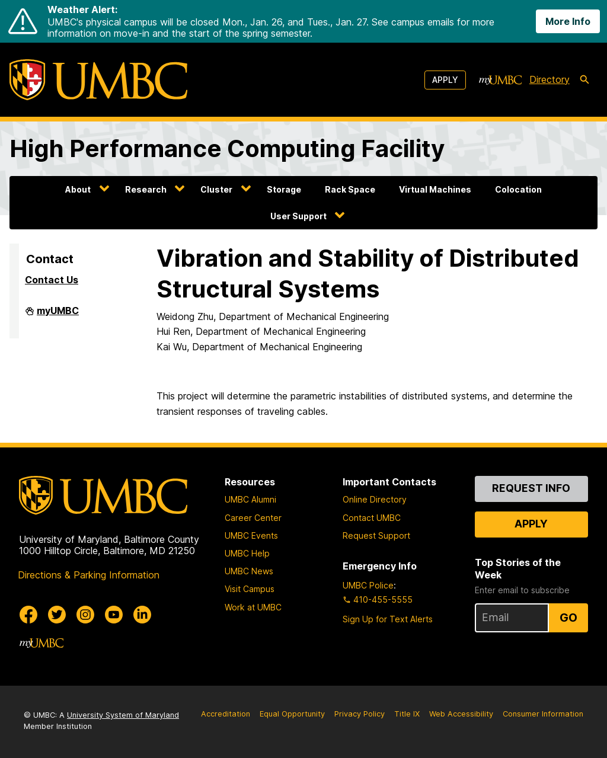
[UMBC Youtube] (114, 615)
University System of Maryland (123, 715)
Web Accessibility (461, 713)
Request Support (376, 535)
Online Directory (375, 499)
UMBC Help (247, 553)
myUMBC (58, 315)
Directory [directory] (549, 79)
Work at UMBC (253, 607)
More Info (567, 21)
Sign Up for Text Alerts (388, 619)
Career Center (253, 518)
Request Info (531, 488)
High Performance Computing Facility (227, 148)
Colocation (518, 189)
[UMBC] (98, 79)
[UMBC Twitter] (57, 615)
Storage (284, 189)
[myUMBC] (500, 80)
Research (146, 189)
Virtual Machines (435, 189)
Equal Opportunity (292, 713)
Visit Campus (249, 589)
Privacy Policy (359, 713)
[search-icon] (584, 80)
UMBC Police (368, 585)
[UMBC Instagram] (85, 615)
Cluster (216, 189)
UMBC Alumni (250, 499)
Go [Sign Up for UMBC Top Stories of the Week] (568, 617)
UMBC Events (251, 535)
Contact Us (51, 280)
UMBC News (249, 571)
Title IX (407, 713)
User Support (298, 216)
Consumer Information (543, 713)
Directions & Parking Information (88, 575)
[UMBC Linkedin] (142, 615)
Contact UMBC (372, 518)
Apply (445, 80)
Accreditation (225, 713)
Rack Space (350, 189)
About (78, 189)
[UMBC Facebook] (28, 615)
